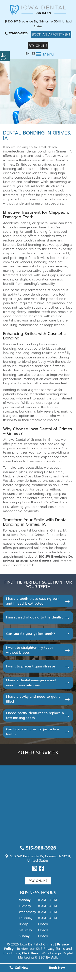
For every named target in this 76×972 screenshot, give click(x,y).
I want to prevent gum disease (30, 666)
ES (33, 53)
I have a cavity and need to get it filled (33, 699)
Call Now (19, 967)
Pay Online (38, 45)
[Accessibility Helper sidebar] (5, 56)
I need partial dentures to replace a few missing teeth (35, 715)
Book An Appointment (51, 34)
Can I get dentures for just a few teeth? (32, 732)
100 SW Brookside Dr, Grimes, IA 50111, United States (38, 24)
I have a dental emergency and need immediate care (31, 683)
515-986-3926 (16, 33)
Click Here (30, 953)
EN (28, 53)
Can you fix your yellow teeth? (30, 633)
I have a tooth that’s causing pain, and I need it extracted (33, 601)
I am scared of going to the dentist (34, 617)
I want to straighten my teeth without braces (29, 650)
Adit (54, 957)
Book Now (57, 967)
